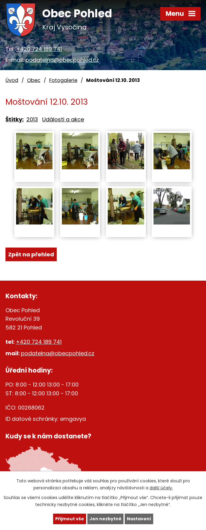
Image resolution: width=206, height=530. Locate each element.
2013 (32, 119)
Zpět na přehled (31, 254)
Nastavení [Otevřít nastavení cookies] (139, 519)
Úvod (11, 80)
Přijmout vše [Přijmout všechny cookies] (69, 519)
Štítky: (14, 119)
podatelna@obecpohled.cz (62, 60)
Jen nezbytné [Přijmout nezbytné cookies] (105, 519)
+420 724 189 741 (39, 49)
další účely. (161, 488)
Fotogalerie (63, 80)
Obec (33, 80)
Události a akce (63, 119)
